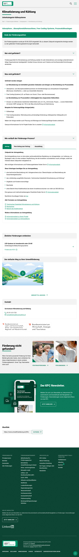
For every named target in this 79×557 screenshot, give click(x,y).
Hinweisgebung (22, 551)
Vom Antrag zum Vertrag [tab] (22, 146)
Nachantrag (10, 206)
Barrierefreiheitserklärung (51, 551)
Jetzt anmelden (47, 404)
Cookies (30, 551)
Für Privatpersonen (39, 365)
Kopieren (36, 432)
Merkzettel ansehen (38, 295)
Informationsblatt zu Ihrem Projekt (17, 216)
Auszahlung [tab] (38, 146)
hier (27, 196)
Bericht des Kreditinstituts (15, 209)
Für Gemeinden (60, 365)
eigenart (33, 543)
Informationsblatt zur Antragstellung (18, 219)
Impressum (5, 551)
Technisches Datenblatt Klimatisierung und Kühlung (23, 204)
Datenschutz (38, 551)
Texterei (32, 546)
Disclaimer (13, 551)
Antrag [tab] (7, 146)
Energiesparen (23, 21)
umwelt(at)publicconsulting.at (16, 315)
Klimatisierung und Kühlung (35, 21)
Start (3, 21)
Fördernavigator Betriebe (12, 21)
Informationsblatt (49, 124)
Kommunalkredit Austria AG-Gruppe (41, 545)
